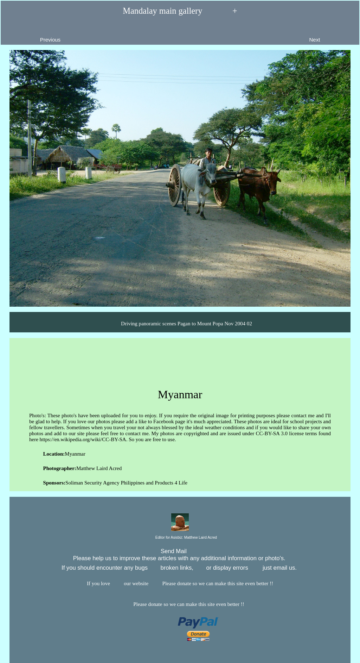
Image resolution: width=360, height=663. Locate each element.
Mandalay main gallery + (180, 11)
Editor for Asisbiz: (180, 538)
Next (330, 34)
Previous (33, 34)
